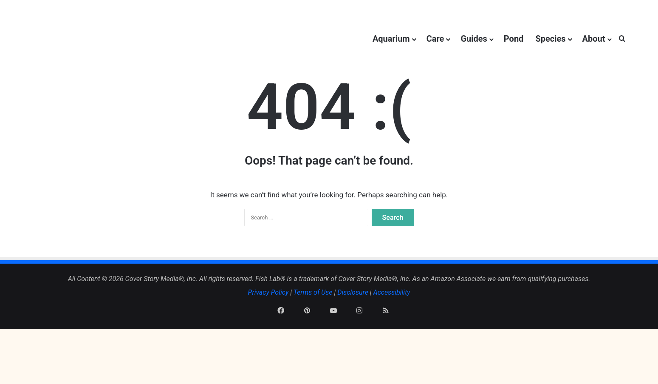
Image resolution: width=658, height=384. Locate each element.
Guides (473, 39)
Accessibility (391, 333)
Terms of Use (313, 333)
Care (435, 39)
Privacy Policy (268, 333)
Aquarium (391, 39)
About (593, 39)
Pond (514, 39)
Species (550, 39)
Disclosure (352, 333)
